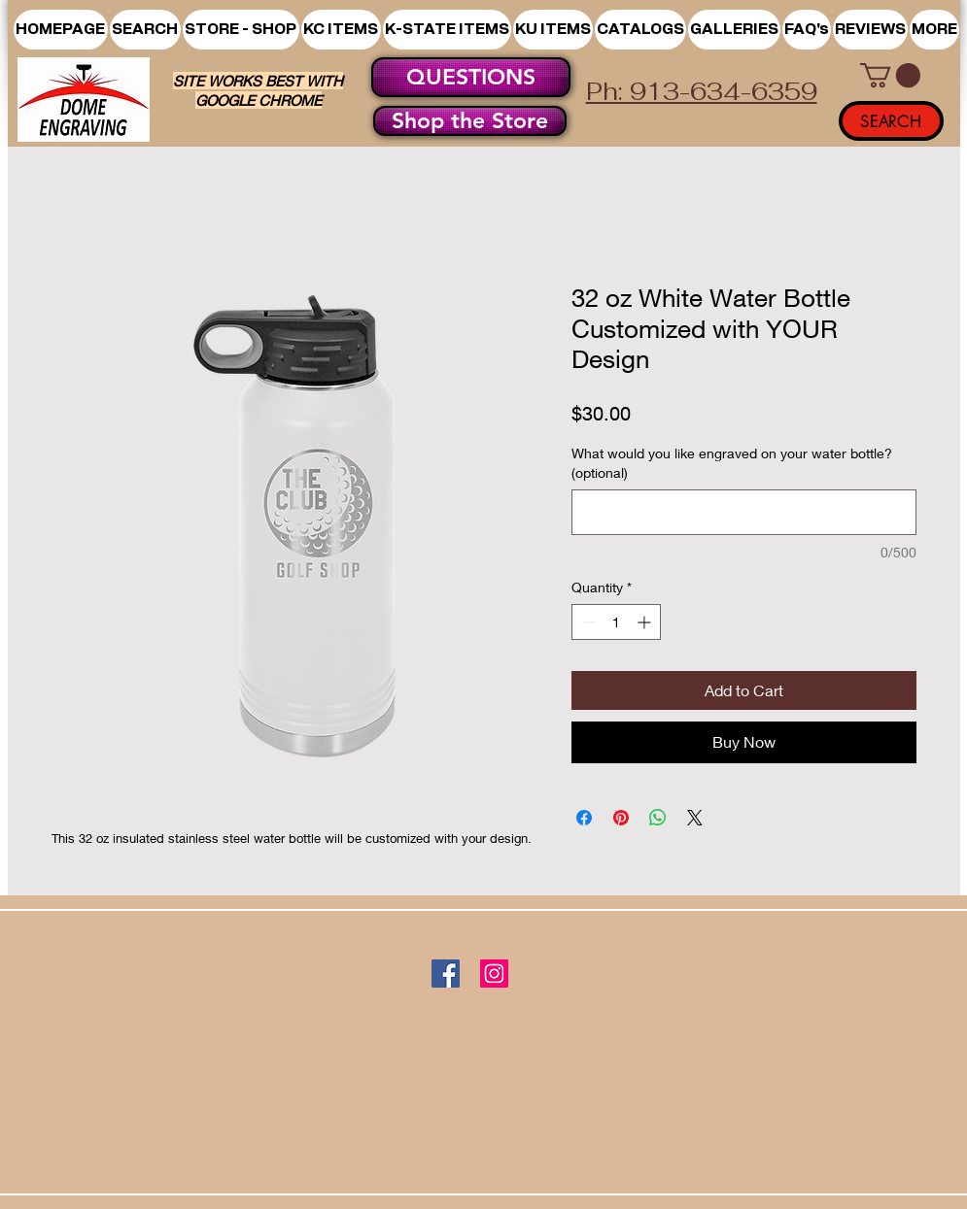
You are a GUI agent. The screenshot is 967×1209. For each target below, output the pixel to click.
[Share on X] (695, 817)
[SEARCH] (891, 121)
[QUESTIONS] (470, 77)
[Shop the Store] (470, 121)
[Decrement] (586, 622)
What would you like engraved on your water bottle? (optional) (731, 463)
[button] (241, 30)
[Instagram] (494, 973)
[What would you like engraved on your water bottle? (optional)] (743, 512)
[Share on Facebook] (584, 817)
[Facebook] (446, 973)
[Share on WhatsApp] (658, 817)
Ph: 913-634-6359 (701, 91)
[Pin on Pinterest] (621, 817)
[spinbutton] (616, 622)
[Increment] (646, 622)
